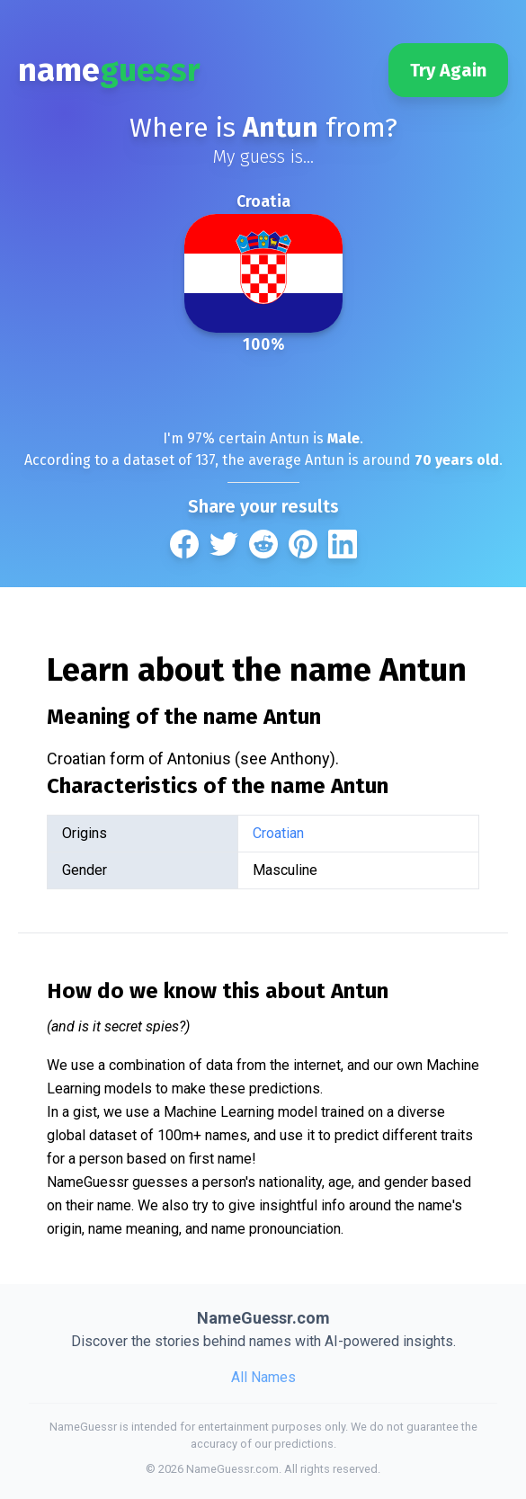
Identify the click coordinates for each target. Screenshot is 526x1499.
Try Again (448, 70)
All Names (263, 1377)
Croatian (278, 833)
